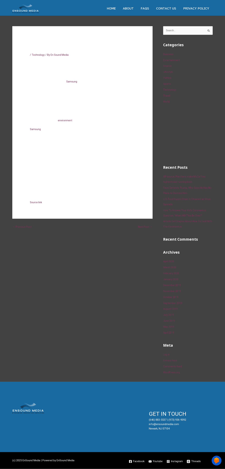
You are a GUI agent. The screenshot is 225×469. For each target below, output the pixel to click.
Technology (38, 54)
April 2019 (169, 333)
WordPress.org (171, 372)
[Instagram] (175, 461)
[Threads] (194, 461)
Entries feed (170, 360)
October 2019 (171, 297)
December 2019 (172, 285)
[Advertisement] (189, 134)
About (134, 8)
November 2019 (172, 291)
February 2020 (171, 273)
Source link (36, 202)
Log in (166, 354)
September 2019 (172, 303)
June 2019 (169, 321)
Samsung (71, 81)
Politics (167, 78)
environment (65, 120)
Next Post (144, 227)
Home (119, 8)
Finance (167, 66)
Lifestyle (168, 72)
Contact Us (169, 8)
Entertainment (171, 60)
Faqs (149, 8)
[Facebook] (136, 461)
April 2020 (169, 261)
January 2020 (171, 279)
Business (168, 54)
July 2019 (168, 315)
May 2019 (168, 327)
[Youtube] (155, 461)
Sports (167, 84)
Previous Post (22, 227)
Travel (166, 96)
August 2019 (170, 309)
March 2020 (170, 267)
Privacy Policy (197, 8)
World (166, 102)
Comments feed (172, 366)
